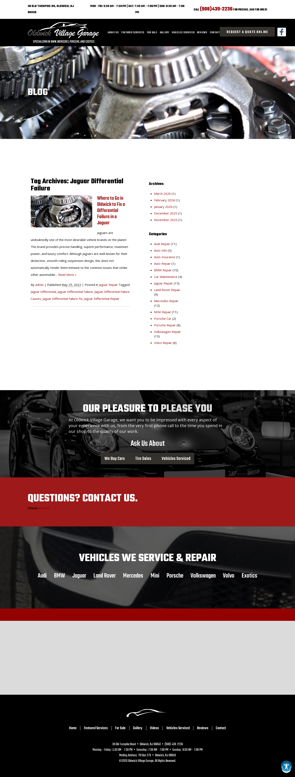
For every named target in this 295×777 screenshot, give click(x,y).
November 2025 (165, 220)
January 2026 (163, 207)
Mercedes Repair (166, 301)
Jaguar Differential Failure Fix (63, 299)
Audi (42, 575)
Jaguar (79, 575)
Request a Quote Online (247, 32)
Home (73, 728)
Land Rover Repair (167, 290)
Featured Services (132, 32)
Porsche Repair (165, 325)
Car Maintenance (165, 277)
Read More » (67, 275)
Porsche (175, 575)
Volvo (228, 575)
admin (39, 285)
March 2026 (162, 193)
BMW (59, 575)
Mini (155, 575)
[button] (286, 768)
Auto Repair (162, 263)
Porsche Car (162, 318)
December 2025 (165, 213)
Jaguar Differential (43, 292)
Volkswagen (203, 575)
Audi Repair (162, 244)
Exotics (249, 575)
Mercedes (133, 575)
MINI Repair (162, 312)
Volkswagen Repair (167, 332)
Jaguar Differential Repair (101, 299)
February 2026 (164, 200)
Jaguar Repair (108, 285)
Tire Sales (143, 458)
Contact (215, 32)
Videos (154, 728)
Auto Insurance (164, 257)
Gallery (164, 32)
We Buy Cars (114, 458)
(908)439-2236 (216, 9)
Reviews (202, 32)
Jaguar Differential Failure (75, 292)
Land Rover (104, 575)
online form (43, 508)
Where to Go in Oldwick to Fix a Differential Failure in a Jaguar (111, 210)
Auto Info (160, 250)
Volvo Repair (163, 343)
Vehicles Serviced (183, 32)
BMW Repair (163, 270)
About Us (113, 32)
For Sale (152, 32)
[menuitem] (113, 32)
